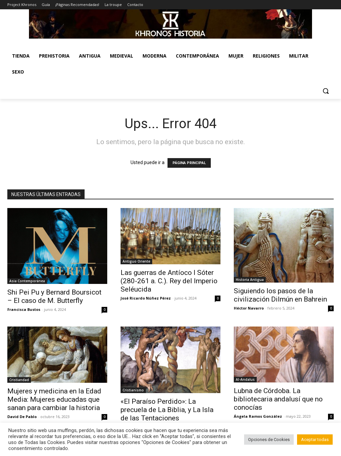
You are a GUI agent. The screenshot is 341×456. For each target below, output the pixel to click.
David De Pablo (22, 416)
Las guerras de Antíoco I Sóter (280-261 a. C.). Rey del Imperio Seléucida (169, 281)
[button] (326, 91)
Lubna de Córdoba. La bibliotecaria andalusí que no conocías (278, 399)
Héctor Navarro (249, 308)
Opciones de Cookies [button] (269, 439)
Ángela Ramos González (258, 416)
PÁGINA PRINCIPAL (189, 163)
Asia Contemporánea (27, 281)
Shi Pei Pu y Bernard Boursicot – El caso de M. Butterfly (54, 296)
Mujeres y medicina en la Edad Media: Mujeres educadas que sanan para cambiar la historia (54, 399)
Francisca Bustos (23, 309)
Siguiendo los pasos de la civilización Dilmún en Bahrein (280, 295)
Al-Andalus (245, 379)
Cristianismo (133, 390)
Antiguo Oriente (136, 261)
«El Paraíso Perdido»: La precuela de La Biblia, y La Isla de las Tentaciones (167, 409)
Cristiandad (19, 379)
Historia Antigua (250, 279)
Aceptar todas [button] (315, 439)
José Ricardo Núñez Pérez (146, 298)
